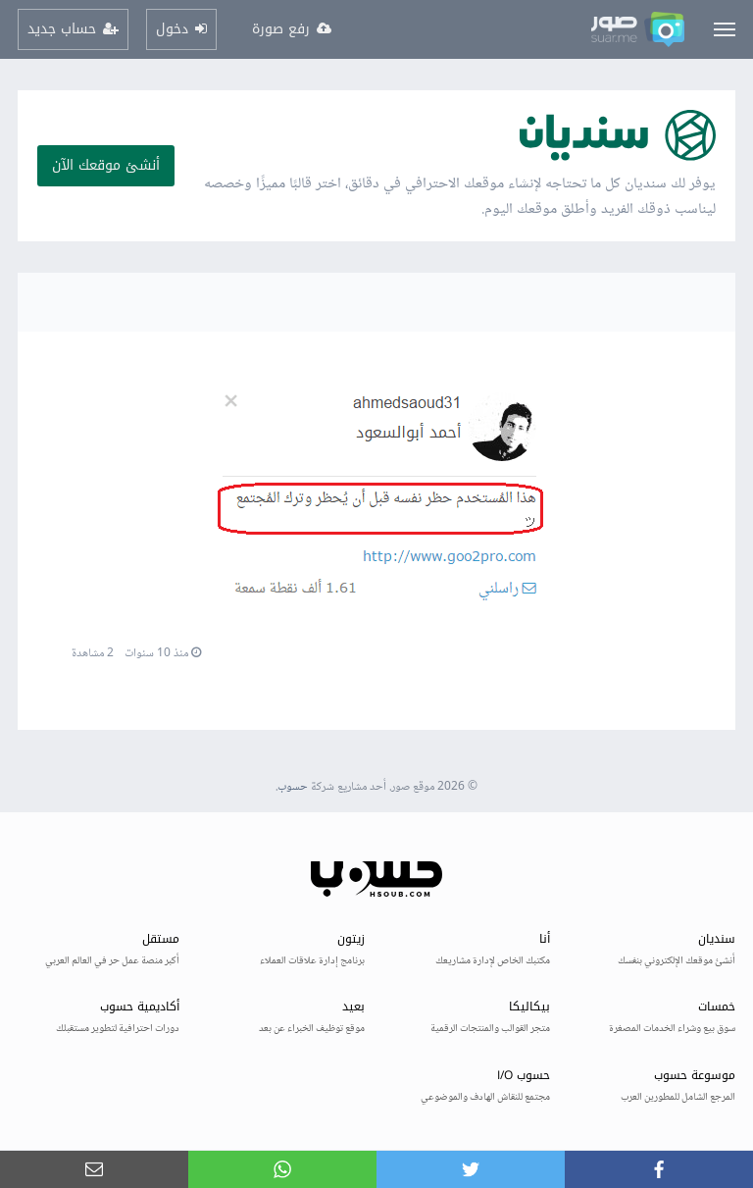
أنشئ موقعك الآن (106, 165)
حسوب (292, 787)
